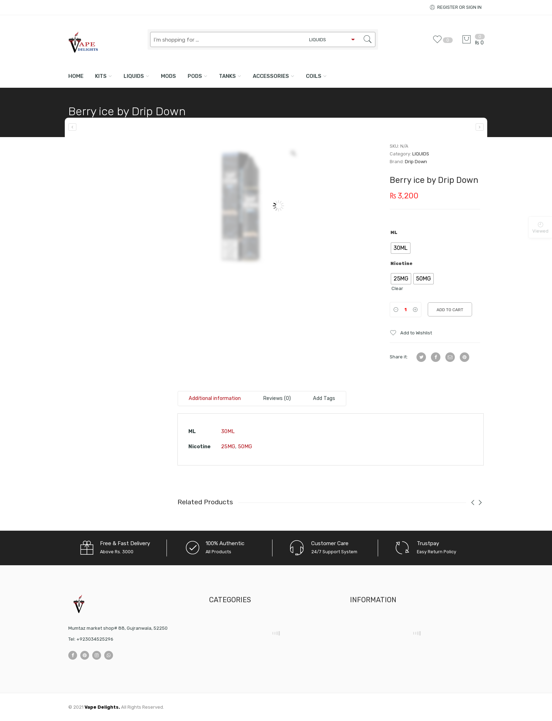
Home (75, 76)
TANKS (227, 76)
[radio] (400, 248)
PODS (195, 76)
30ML (228, 432)
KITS (101, 76)
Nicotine (401, 263)
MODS (168, 76)
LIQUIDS (134, 76)
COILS (313, 76)
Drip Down (416, 161)
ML (393, 232)
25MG (228, 447)
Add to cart (450, 309)
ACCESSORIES (271, 76)
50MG (245, 447)
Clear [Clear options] (397, 288)
